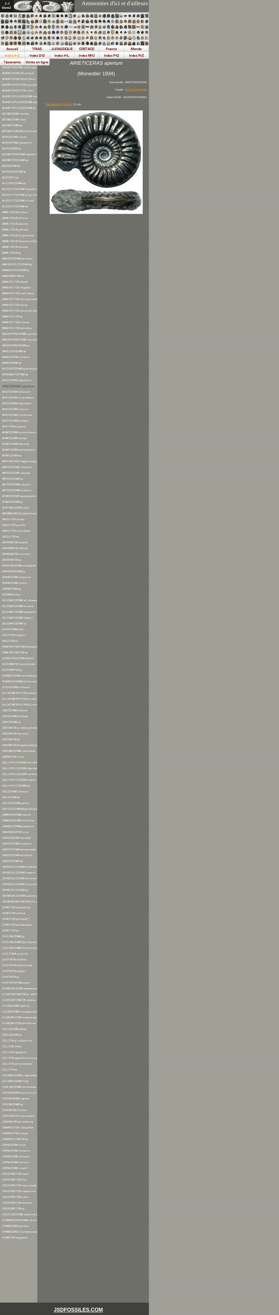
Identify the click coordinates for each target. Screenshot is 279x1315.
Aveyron (68, 104)
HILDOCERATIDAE (136, 89)
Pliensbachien (53, 104)
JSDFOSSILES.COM (78, 1310)
